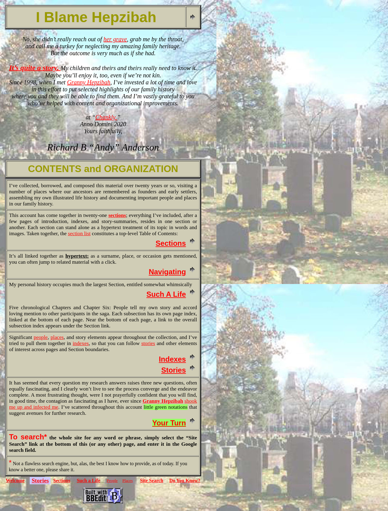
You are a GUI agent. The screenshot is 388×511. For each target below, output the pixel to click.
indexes (81, 343)
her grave (115, 39)
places (57, 337)
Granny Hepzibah (88, 82)
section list (79, 233)
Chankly (106, 117)
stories (148, 343)
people (41, 337)
